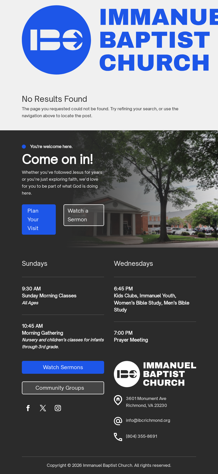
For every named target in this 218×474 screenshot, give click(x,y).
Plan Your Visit (33, 219)
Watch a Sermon (78, 215)
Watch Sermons (63, 367)
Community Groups (59, 388)
